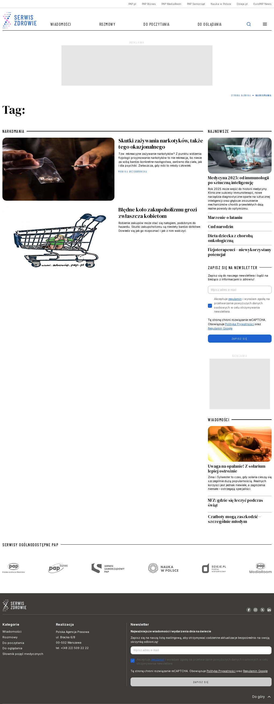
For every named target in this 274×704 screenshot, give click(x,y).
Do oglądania (210, 24)
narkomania (13, 131)
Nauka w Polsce (221, 3)
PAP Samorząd (196, 3)
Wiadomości (61, 24)
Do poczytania (156, 24)
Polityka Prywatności (239, 324)
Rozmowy (107, 24)
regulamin (235, 299)
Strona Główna (241, 95)
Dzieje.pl (242, 3)
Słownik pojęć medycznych (22, 654)
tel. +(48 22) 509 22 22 (72, 648)
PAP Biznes (149, 3)
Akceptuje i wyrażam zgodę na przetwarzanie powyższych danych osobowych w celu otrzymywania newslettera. (242, 305)
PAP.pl (132, 3)
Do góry (262, 696)
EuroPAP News (262, 3)
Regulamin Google (220, 328)
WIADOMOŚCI (218, 419)
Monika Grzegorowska (132, 171)
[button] (265, 24)
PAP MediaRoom (171, 3)
